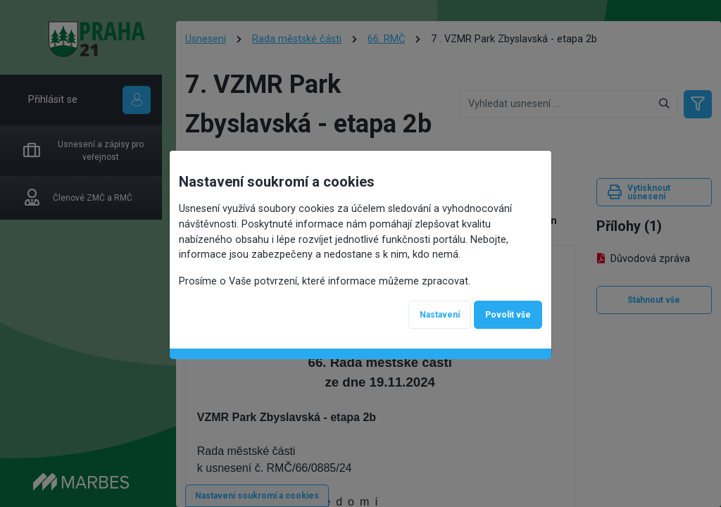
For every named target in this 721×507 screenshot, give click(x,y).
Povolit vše (508, 315)
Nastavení (440, 315)
